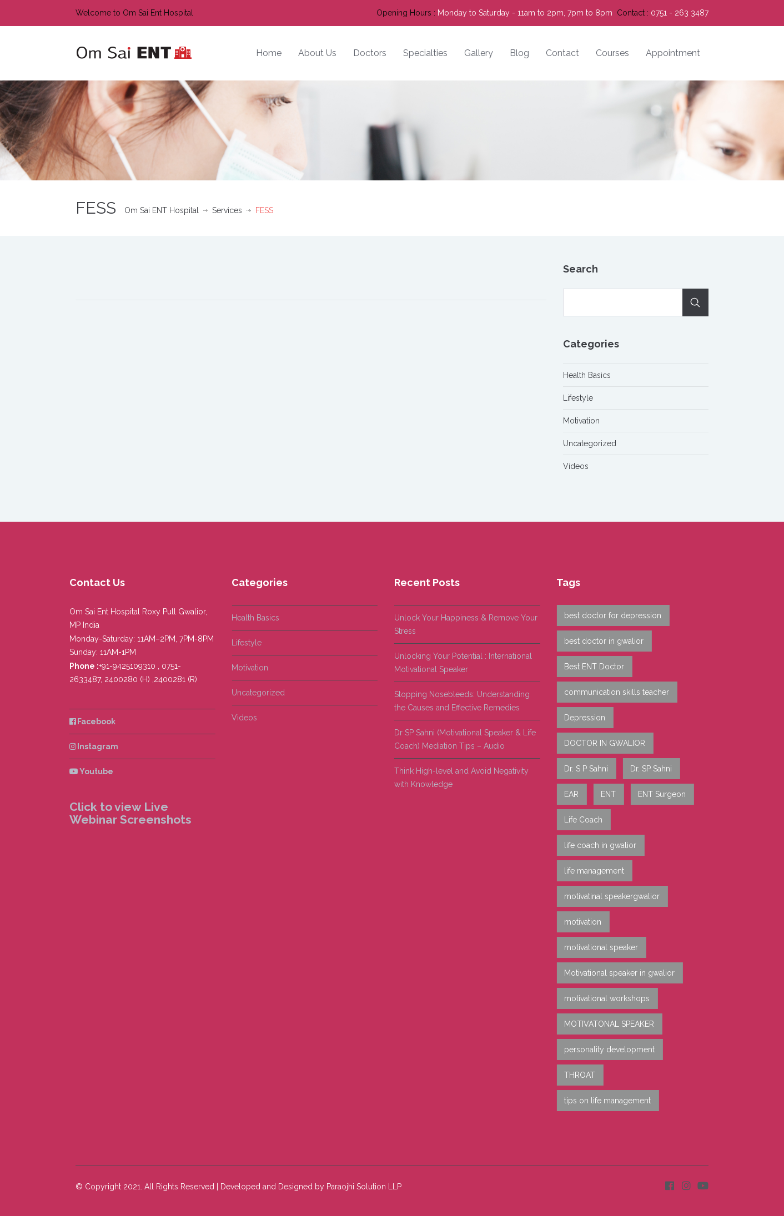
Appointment (673, 53)
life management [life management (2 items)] (590, 870)
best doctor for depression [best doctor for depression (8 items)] (608, 615)
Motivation (581, 420)
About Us (317, 53)
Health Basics (587, 375)
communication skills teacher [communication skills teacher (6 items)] (612, 692)
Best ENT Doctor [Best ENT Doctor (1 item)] (590, 666)
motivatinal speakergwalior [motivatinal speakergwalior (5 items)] (608, 896)
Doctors (369, 53)
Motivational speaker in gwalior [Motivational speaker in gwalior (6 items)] (615, 972)
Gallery (478, 53)
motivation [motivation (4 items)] (578, 921)
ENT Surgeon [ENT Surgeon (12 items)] (658, 794)
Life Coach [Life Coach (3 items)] (579, 819)
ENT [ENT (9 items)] (604, 794)
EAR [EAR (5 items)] (567, 794)
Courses (612, 53)
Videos (576, 466)
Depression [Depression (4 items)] (580, 717)
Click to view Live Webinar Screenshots (126, 813)
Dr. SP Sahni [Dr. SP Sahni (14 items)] (647, 768)
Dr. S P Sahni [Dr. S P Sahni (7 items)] (582, 768)
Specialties (425, 53)
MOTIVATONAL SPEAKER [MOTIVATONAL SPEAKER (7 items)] (605, 1024)
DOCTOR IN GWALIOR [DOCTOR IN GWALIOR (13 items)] (600, 743)
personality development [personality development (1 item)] (605, 1049)
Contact (562, 53)
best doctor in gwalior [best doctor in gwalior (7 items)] (600, 641)
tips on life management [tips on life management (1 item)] (603, 1100)
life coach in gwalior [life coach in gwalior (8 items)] (596, 845)
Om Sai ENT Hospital (161, 210)
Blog (519, 53)
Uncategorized (589, 443)
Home (269, 53)
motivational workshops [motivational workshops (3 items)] (603, 998)
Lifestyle (578, 397)
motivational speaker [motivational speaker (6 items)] (597, 947)
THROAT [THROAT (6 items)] (575, 1075)
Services (227, 210)
